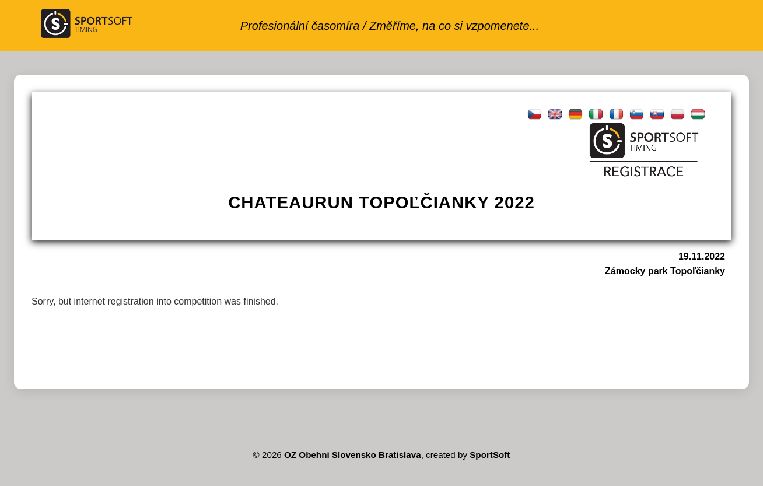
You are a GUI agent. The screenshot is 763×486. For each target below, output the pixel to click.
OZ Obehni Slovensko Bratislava (352, 455)
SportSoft (490, 455)
